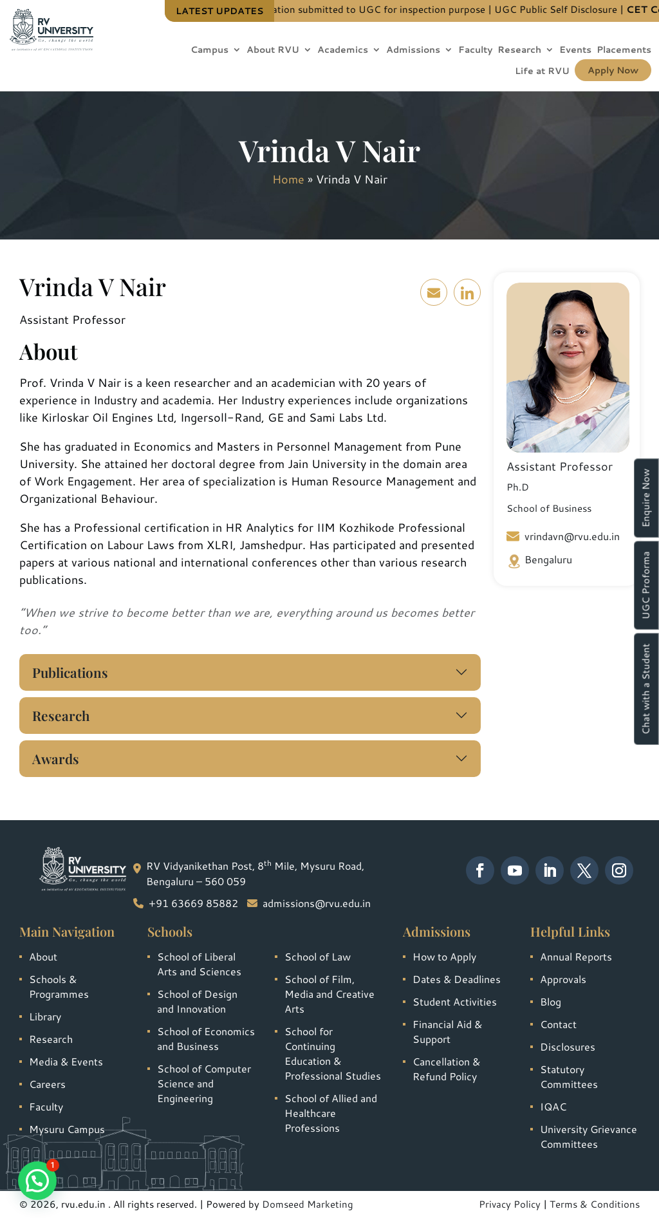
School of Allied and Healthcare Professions (330, 1113)
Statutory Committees (569, 1076)
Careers (47, 1083)
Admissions (413, 50)
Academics (342, 50)
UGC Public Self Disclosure (589, 9)
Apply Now (613, 70)
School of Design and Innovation (197, 1001)
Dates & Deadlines (457, 978)
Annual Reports (576, 956)
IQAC (553, 1106)
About (43, 956)
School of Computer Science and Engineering (204, 1083)
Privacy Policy (510, 1204)
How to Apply (444, 956)
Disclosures (567, 1046)
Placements (624, 50)
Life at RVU (542, 71)
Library (45, 1016)
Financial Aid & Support (447, 1031)
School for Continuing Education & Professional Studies (332, 1053)
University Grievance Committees (588, 1136)
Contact (558, 1024)
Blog (550, 1001)
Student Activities (455, 1001)
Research (519, 50)
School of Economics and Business (206, 1038)
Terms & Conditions (595, 1204)
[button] (37, 1180)
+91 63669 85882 (193, 902)
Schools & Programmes (59, 986)
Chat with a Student (646, 689)
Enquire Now (646, 498)
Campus (209, 50)
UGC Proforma (646, 585)
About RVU (272, 50)
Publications (70, 672)
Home (288, 179)
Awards (55, 758)
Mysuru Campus (67, 1128)
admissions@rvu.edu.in (317, 902)
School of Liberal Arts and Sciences (199, 964)
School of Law (317, 956)
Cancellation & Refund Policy (446, 1068)
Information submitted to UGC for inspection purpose (397, 9)
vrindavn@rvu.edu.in (563, 536)
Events (575, 50)
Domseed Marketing (307, 1204)
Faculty (475, 50)
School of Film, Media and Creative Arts (329, 993)
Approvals (563, 978)
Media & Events (66, 1061)
